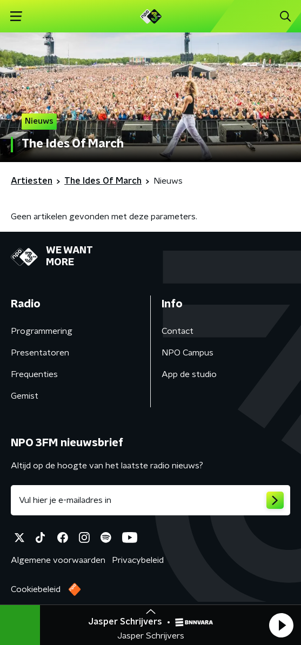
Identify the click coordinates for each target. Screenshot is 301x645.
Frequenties (34, 374)
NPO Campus (187, 352)
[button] (281, 625)
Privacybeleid (138, 560)
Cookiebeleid (36, 589)
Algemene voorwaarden (58, 560)
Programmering (41, 331)
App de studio (189, 374)
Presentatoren (40, 352)
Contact (177, 331)
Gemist (24, 396)
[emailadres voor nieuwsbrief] (150, 500)
